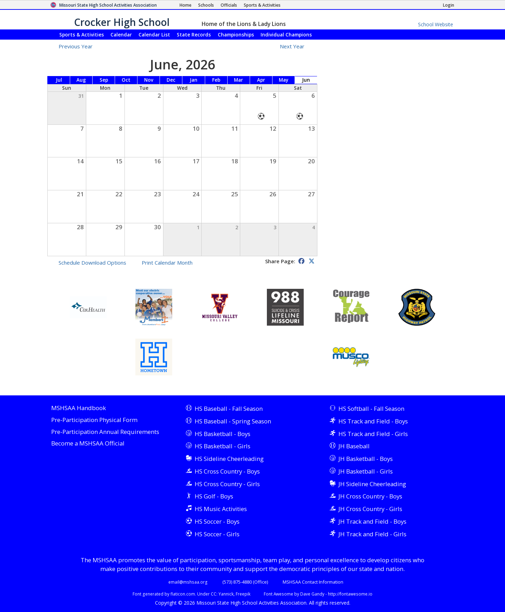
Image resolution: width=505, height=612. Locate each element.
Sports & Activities (81, 34)
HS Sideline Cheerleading (229, 459)
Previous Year (76, 46)
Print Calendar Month (167, 262)
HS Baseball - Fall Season (229, 408)
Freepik (243, 594)
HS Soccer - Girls (217, 534)
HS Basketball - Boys (222, 434)
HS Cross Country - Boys (227, 471)
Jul (59, 80)
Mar (238, 80)
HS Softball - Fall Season (371, 408)
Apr (261, 80)
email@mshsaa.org (188, 582)
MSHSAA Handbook (78, 408)
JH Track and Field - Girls (372, 534)
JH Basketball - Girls (365, 471)
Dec (171, 80)
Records (194, 34)
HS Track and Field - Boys (373, 421)
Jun (306, 80)
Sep (104, 80)
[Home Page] (185, 5)
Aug (81, 80)
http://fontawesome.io (350, 594)
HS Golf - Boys (214, 496)
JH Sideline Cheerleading (372, 484)
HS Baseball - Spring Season (233, 421)
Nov (148, 80)
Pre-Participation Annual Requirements (105, 432)
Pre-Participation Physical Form (94, 420)
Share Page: (280, 261)
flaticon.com (182, 594)
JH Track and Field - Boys (372, 521)
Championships (236, 34)
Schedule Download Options (92, 262)
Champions (286, 34)
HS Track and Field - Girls (373, 434)
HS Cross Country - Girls (227, 484)
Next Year (296, 46)
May (283, 80)
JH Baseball (354, 446)
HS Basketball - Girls (222, 446)
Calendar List (154, 34)
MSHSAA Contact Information (313, 582)
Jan (193, 80)
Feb (216, 80)
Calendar (121, 34)
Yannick (226, 594)
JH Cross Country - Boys (370, 496)
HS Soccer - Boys (217, 521)
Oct (126, 80)
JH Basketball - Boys (365, 459)
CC (213, 594)
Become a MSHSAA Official (87, 443)
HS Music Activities (221, 509)
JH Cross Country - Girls (370, 509)
